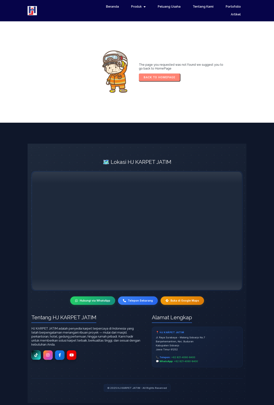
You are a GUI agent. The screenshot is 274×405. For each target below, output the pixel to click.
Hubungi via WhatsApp (92, 300)
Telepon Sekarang (138, 300)
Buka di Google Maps (182, 300)
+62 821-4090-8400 (183, 357)
